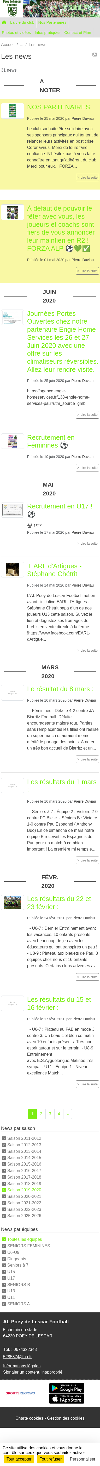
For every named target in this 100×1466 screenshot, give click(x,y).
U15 (11, 1271)
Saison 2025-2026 (24, 1215)
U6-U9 (13, 1252)
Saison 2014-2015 (24, 1157)
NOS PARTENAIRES (58, 107)
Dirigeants (16, 1258)
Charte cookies (29, 1418)
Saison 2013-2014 (24, 1151)
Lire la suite (89, 177)
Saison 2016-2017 (24, 1170)
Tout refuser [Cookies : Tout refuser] (51, 1459)
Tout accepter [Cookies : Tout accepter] (19, 1459)
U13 (11, 1291)
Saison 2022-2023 (24, 1209)
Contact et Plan (77, 32)
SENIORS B (18, 1284)
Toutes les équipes (24, 1239)
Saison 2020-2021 (24, 1196)
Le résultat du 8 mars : (60, 689)
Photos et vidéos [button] (16, 32)
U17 (11, 1278)
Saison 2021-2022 (24, 1203)
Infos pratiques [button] (47, 32)
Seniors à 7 (17, 1265)
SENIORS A (18, 1304)
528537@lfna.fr (17, 1357)
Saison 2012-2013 (24, 1145)
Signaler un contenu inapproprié (32, 1372)
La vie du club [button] (22, 22)
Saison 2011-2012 (24, 1138)
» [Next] (68, 1114)
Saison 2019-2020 (24, 1190)
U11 (11, 1297)
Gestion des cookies (66, 1418)
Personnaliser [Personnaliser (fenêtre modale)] (83, 1459)
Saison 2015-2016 (24, 1164)
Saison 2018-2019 (24, 1183)
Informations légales (21, 1366)
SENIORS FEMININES (28, 1246)
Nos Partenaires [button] (52, 22)
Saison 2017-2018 (24, 1177)
